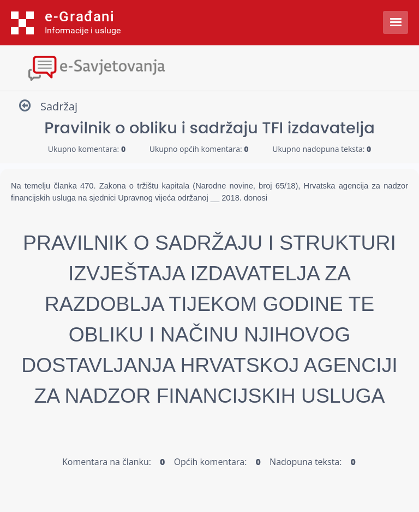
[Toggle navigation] (209, 67)
